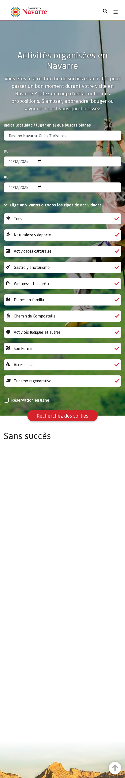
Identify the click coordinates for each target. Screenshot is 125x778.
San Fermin (62, 348)
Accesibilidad (62, 364)
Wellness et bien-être (62, 283)
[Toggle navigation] (115, 12)
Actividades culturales (62, 251)
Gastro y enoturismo (62, 267)
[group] (62, 218)
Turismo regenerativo (62, 381)
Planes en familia (62, 300)
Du (6, 151)
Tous (62, 218)
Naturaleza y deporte (62, 235)
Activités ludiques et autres (62, 332)
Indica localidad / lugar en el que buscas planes (47, 125)
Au (6, 176)
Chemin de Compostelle (62, 316)
